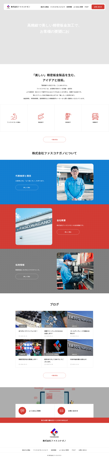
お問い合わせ (98, 7)
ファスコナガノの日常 (52, 354)
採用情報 (69, 7)
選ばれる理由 (45, 7)
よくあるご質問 (78, 7)
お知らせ (22, 326)
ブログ (87, 7)
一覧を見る (54, 139)
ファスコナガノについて (57, 7)
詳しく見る (27, 187)
